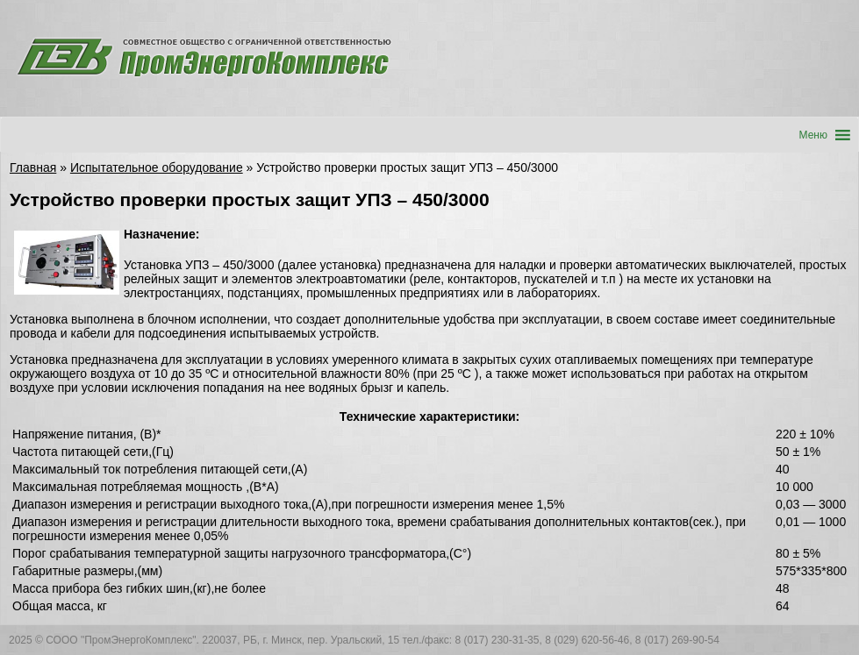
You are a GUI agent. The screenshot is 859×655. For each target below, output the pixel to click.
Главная (33, 167)
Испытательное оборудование (156, 167)
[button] (813, 135)
